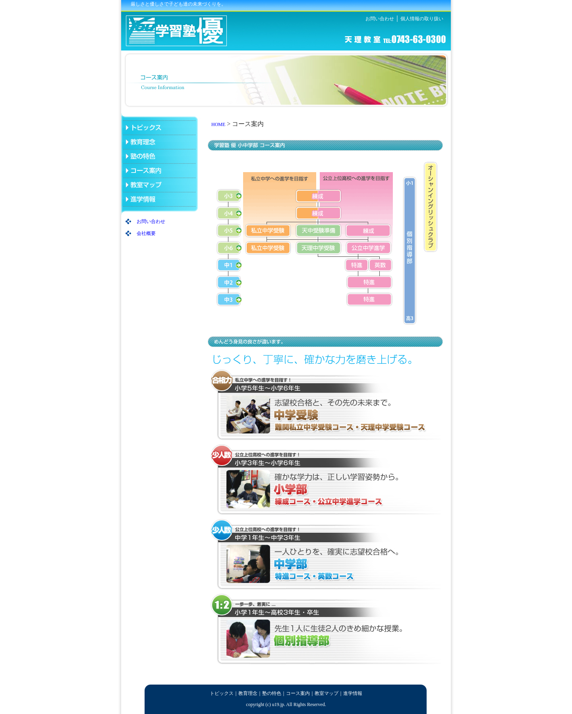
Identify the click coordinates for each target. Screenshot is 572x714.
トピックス (222, 693)
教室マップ (326, 693)
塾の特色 (271, 693)
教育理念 (247, 693)
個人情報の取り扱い (421, 18)
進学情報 (352, 693)
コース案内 (298, 693)
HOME (218, 124)
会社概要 (146, 233)
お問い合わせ (379, 18)
